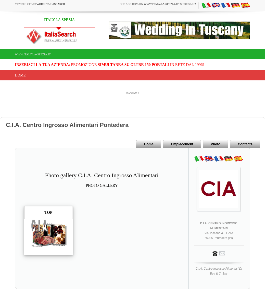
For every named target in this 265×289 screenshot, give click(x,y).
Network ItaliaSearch (48, 3)
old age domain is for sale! (158, 3)
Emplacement (182, 144)
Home (20, 75)
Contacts (245, 144)
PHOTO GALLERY (102, 185)
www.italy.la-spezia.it (33, 54)
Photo (215, 144)
